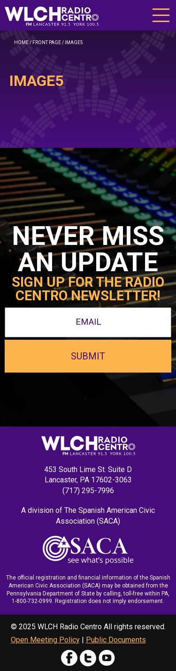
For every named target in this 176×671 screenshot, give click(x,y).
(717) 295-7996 (88, 490)
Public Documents (116, 639)
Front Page (46, 42)
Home (21, 42)
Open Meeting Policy (45, 639)
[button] (160, 14)
